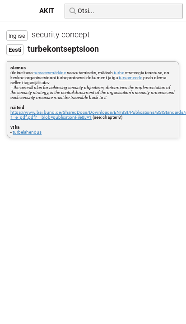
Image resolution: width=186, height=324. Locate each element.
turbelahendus (27, 132)
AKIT (46, 11)
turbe (119, 72)
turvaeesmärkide (49, 72)
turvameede (130, 77)
